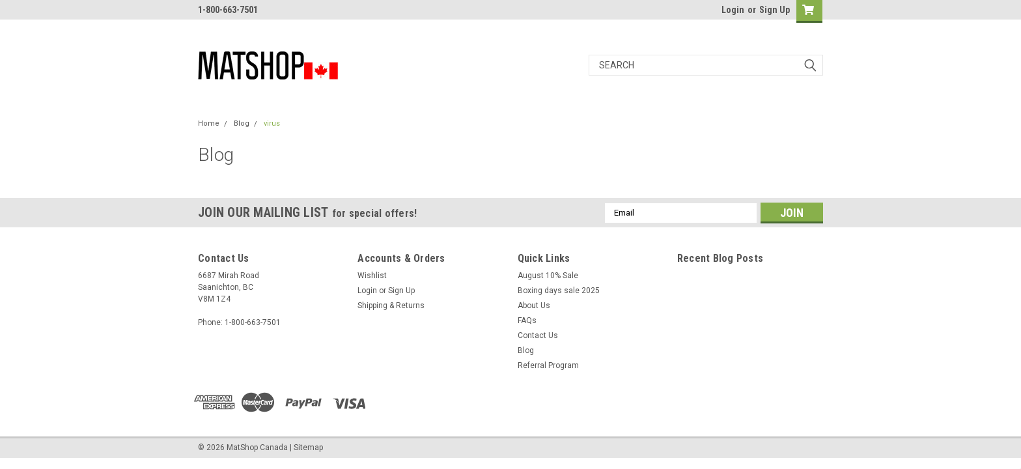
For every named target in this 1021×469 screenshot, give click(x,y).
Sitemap (308, 447)
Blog (241, 123)
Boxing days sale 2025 (559, 290)
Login (732, 10)
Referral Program (548, 365)
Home (208, 123)
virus (272, 123)
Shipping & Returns (391, 305)
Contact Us (538, 335)
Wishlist (372, 275)
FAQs (527, 320)
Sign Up (774, 10)
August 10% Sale (548, 275)
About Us (534, 305)
